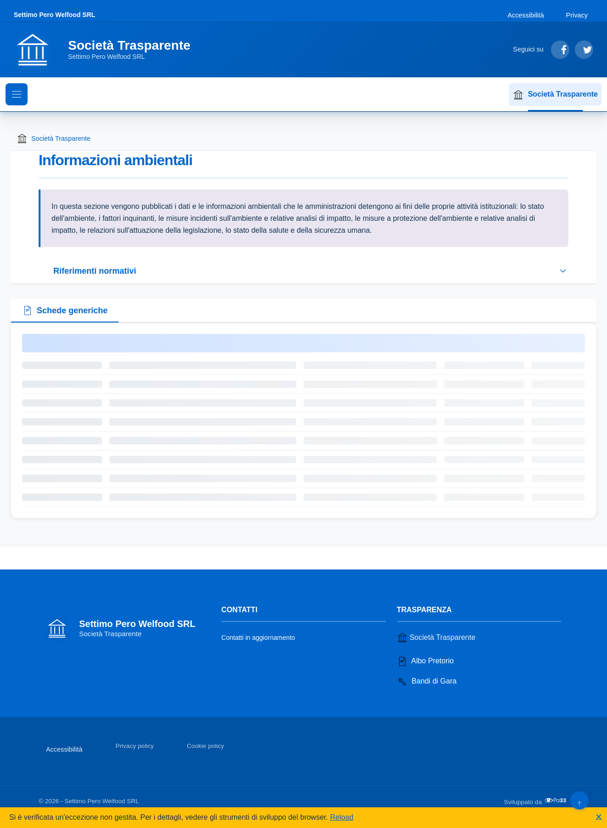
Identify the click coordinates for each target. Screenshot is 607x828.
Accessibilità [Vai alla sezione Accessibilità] (526, 15)
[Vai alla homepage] (107, 50)
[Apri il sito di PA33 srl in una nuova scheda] (556, 800)
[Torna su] (579, 800)
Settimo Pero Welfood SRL (54, 14)
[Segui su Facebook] (560, 49)
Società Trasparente (555, 94)
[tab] (65, 311)
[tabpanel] (303, 420)
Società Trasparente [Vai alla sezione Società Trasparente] (436, 637)
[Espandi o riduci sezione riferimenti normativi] (303, 271)
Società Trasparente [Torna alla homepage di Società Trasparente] (54, 138)
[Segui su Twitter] (584, 49)
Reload (342, 817)
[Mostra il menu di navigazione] (17, 94)
